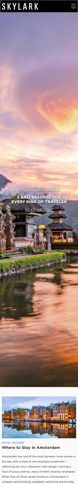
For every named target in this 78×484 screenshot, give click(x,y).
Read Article (39, 210)
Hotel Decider (39, 188)
